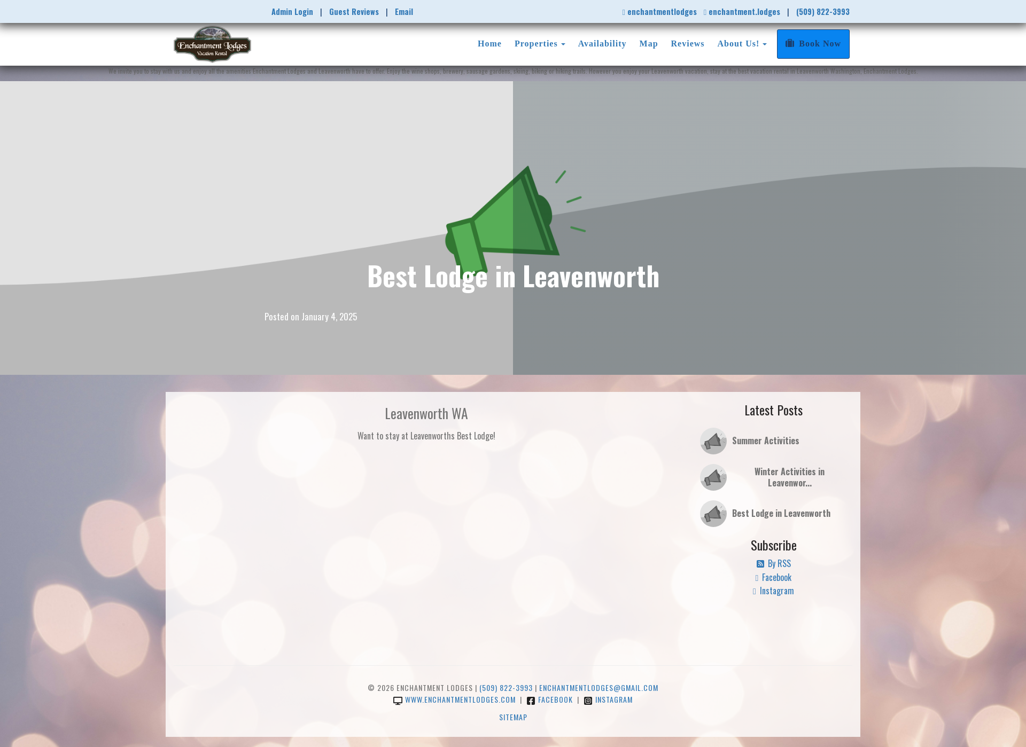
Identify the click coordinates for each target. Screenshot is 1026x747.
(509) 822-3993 (823, 11)
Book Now (813, 43)
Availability (602, 43)
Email (404, 11)
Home (490, 43)
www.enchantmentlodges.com (454, 699)
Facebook (774, 577)
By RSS (774, 563)
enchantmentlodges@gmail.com (598, 687)
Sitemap (513, 716)
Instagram (773, 590)
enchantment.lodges (742, 11)
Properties (536, 43)
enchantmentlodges (659, 11)
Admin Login (292, 11)
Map (649, 43)
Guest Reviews (354, 11)
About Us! (739, 43)
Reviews (688, 43)
